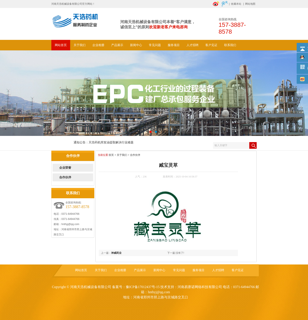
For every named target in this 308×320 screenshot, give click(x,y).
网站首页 (61, 45)
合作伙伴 (65, 177)
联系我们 (230, 45)
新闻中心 (136, 45)
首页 (111, 154)
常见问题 (155, 45)
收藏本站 (236, 3)
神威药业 (116, 252)
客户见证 (211, 45)
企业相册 (98, 45)
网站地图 (250, 3)
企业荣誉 (65, 167)
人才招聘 (192, 45)
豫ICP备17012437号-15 (143, 287)
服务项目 (174, 45)
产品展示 (117, 45)
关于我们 (80, 45)
